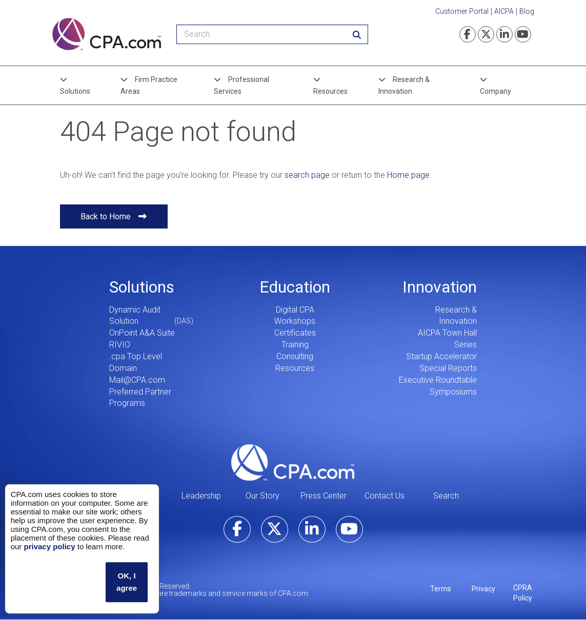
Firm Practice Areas (148, 85)
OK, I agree (126, 581)
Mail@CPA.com (137, 380)
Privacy (483, 589)
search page (307, 175)
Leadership (201, 496)
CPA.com (292, 462)
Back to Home (105, 216)
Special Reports (448, 368)
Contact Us (385, 496)
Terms (440, 589)
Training (295, 344)
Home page (408, 175)
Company (495, 91)
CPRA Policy (522, 593)
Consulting (294, 356)
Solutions (75, 91)
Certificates (295, 333)
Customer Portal (462, 11)
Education (294, 287)
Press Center (323, 496)
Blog (526, 11)
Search (446, 496)
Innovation (439, 287)
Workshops (294, 321)
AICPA (504, 11)
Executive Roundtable (438, 380)
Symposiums (453, 392)
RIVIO (119, 344)
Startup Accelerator (441, 356)
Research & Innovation (404, 85)
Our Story (262, 496)
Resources (330, 91)
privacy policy (49, 546)
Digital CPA (295, 310)
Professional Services (241, 85)
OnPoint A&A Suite (142, 333)
